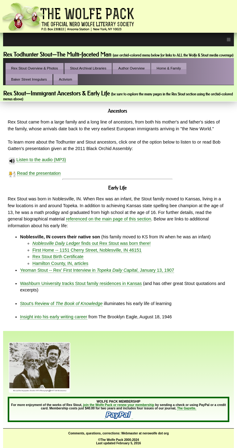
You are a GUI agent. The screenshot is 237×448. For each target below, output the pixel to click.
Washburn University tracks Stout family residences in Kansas (81, 283)
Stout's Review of (61, 303)
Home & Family (169, 68)
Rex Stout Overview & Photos (34, 68)
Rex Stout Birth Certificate (58, 256)
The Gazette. (186, 408)
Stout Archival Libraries (88, 68)
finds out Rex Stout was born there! (91, 243)
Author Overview (131, 68)
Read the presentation (39, 173)
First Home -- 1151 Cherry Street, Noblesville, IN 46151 (87, 250)
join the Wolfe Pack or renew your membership (118, 405)
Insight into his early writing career (53, 316)
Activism (65, 79)
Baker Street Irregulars (29, 79)
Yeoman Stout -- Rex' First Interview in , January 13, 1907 (97, 270)
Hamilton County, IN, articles (60, 263)
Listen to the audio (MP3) (41, 159)
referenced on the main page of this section (108, 218)
